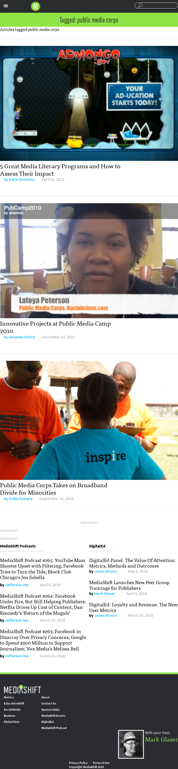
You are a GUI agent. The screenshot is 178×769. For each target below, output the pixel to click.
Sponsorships (50, 710)
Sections (6, 6)
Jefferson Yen (17, 584)
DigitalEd (47, 722)
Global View (11, 722)
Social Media (12, 710)
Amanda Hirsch (22, 337)
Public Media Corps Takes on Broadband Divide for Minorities (53, 488)
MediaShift (22, 688)
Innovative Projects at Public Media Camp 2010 (55, 326)
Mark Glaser (104, 593)
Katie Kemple (21, 498)
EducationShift (14, 703)
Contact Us (48, 703)
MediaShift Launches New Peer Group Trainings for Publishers (129, 585)
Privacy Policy (78, 763)
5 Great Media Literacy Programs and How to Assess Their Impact (60, 169)
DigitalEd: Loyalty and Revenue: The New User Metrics (133, 607)
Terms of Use (101, 763)
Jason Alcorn (105, 571)
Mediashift (35, 6)
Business (9, 716)
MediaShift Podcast (54, 728)
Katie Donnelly (22, 179)
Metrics (9, 697)
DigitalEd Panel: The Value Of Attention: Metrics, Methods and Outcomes (132, 562)
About (45, 697)
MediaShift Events (53, 716)
